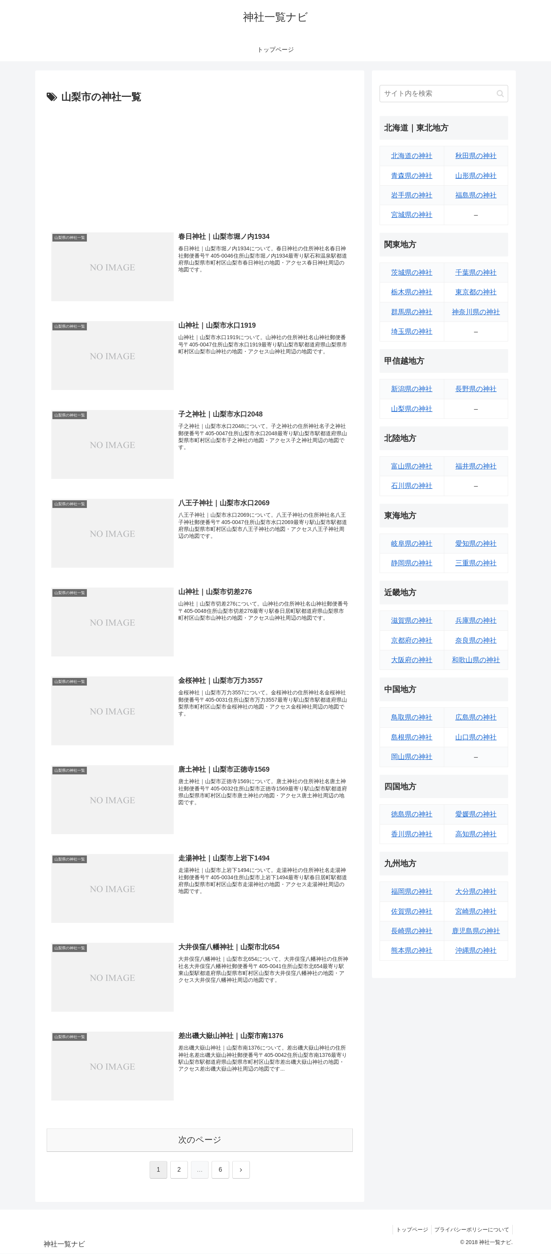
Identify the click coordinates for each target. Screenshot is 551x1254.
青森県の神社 (411, 176)
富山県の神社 (411, 466)
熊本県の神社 (411, 950)
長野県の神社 (476, 389)
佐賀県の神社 (411, 911)
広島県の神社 (476, 717)
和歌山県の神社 (476, 660)
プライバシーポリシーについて (471, 1230)
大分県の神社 (476, 891)
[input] (444, 93)
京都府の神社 (411, 640)
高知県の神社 (476, 834)
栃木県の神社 (411, 292)
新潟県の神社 (411, 389)
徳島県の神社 (411, 814)
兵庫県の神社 (476, 620)
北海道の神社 (411, 156)
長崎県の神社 (411, 931)
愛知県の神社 (476, 543)
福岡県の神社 (411, 891)
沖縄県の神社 (476, 950)
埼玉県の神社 (411, 331)
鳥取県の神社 (411, 717)
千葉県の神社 (476, 272)
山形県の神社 (476, 176)
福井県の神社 (476, 466)
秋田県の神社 (476, 156)
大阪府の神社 (411, 660)
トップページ (409, 1230)
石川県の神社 (411, 486)
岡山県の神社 (411, 757)
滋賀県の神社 (411, 620)
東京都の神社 (476, 292)
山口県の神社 (476, 737)
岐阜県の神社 (411, 543)
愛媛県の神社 (476, 814)
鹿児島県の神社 (476, 931)
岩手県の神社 (411, 195)
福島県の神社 (476, 195)
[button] (500, 93)
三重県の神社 (476, 563)
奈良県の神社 (476, 640)
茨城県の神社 (411, 272)
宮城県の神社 (411, 215)
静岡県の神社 (411, 563)
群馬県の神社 (411, 312)
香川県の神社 (411, 834)
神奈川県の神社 (476, 312)
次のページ (200, 1140)
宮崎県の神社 (476, 911)
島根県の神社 (411, 737)
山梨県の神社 (411, 409)
